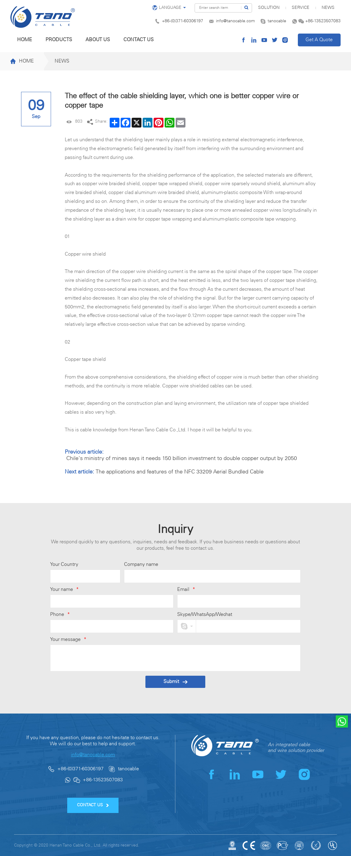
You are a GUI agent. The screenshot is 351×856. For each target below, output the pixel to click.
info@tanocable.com (235, 21)
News (328, 8)
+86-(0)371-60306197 (182, 21)
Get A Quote (319, 40)
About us (98, 40)
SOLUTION (269, 8)
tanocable (277, 21)
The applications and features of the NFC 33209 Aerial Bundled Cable (180, 471)
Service (300, 8)
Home (24, 40)
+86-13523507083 (323, 21)
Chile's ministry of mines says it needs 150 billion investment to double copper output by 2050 (181, 458)
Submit (175, 681)
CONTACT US (93, 805)
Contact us (138, 40)
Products (59, 40)
